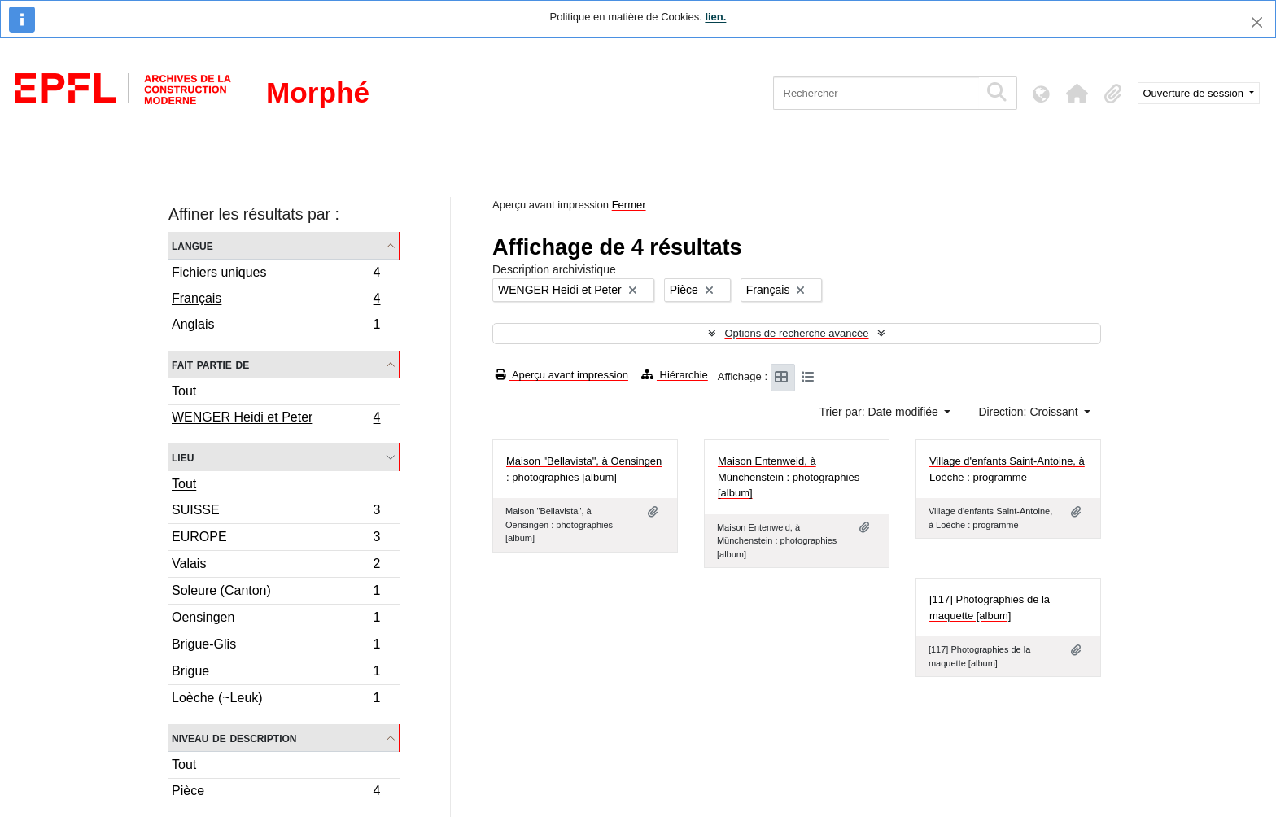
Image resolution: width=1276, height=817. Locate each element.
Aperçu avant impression (562, 375)
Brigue (276, 673)
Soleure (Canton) (276, 593)
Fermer (629, 205)
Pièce (276, 792)
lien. (715, 17)
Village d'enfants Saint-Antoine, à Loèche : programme (1007, 469)
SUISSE (276, 512)
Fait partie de (210, 364)
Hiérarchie (674, 375)
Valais (276, 566)
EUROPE (276, 539)
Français (276, 300)
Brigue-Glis (276, 646)
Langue (192, 245)
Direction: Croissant (1029, 411)
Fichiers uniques (276, 274)
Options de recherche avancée (796, 333)
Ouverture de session (1195, 93)
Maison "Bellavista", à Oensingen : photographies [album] (584, 469)
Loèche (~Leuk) (276, 699)
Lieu (183, 457)
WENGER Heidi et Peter (276, 419)
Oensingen (276, 619)
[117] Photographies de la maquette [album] (989, 607)
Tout (184, 391)
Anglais (276, 326)
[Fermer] (1257, 22)
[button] (1077, 93)
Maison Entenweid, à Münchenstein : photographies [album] (788, 477)
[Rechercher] (876, 93)
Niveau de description (234, 737)
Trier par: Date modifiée (880, 411)
